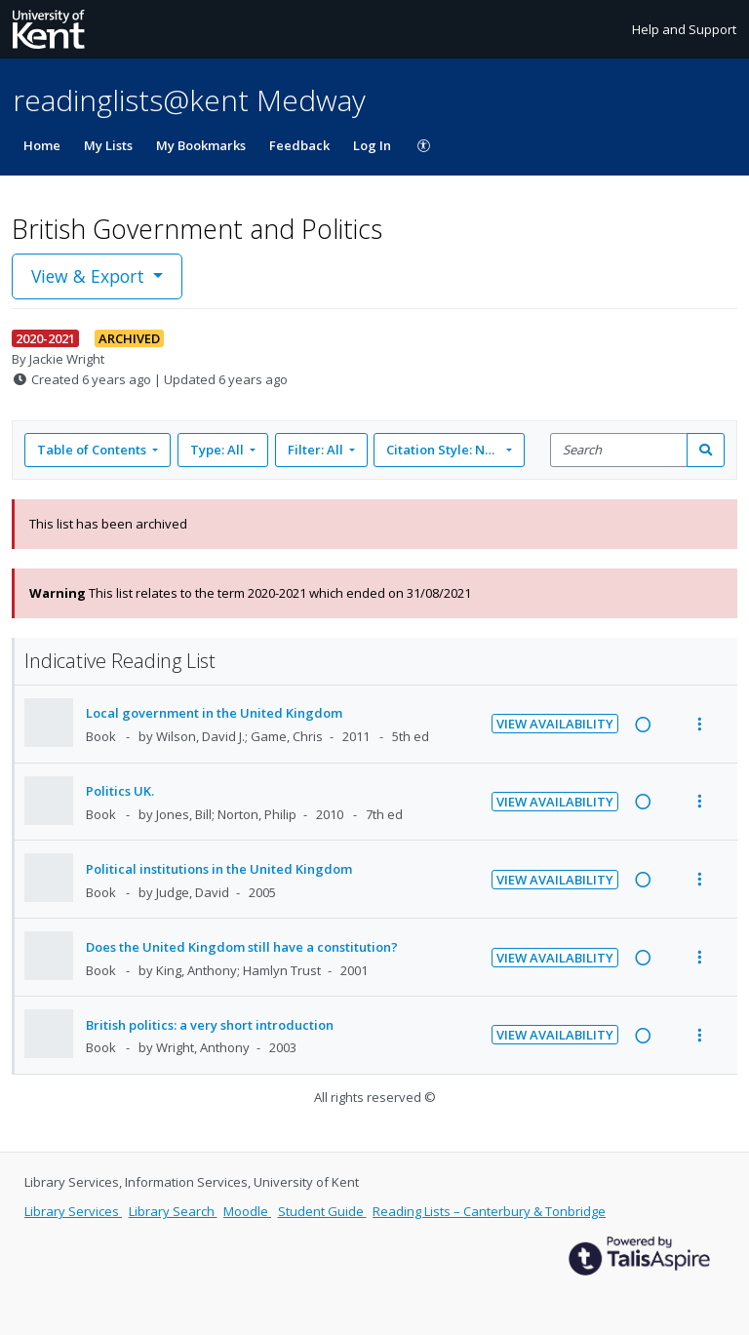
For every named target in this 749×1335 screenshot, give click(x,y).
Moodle (247, 1211)
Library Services (73, 1211)
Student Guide (322, 1211)
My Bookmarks (201, 145)
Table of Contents (93, 449)
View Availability (554, 723)
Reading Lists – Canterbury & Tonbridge (489, 1211)
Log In (372, 145)
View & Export (90, 276)
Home (41, 145)
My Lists (108, 145)
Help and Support (684, 29)
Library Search (173, 1211)
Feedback (299, 145)
